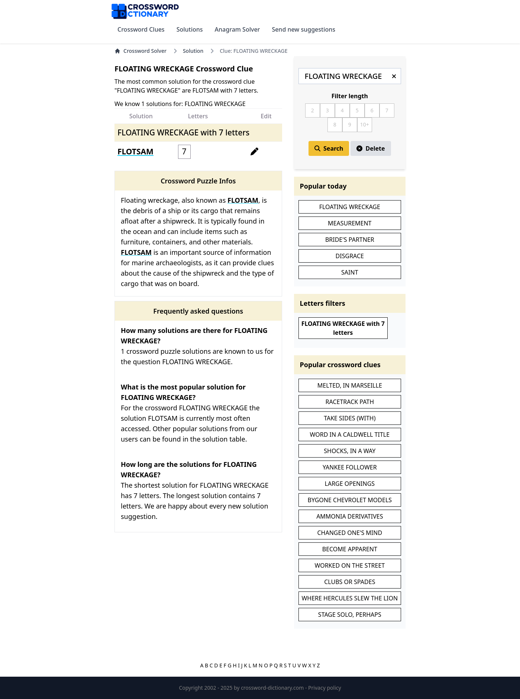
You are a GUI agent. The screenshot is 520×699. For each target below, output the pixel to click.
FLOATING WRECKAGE (349, 207)
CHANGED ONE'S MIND (349, 533)
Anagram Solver (237, 29)
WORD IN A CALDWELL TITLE (350, 434)
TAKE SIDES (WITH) (349, 418)
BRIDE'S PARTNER (349, 239)
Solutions (190, 29)
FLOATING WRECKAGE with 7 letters (343, 328)
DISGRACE (350, 256)
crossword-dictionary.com (273, 687)
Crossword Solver (140, 50)
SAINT (349, 272)
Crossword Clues (141, 29)
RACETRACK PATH (350, 402)
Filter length (350, 96)
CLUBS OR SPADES (349, 582)
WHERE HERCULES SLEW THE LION (349, 598)
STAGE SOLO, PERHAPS (349, 614)
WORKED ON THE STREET (349, 565)
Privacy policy (324, 687)
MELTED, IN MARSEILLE (349, 385)
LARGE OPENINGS (350, 484)
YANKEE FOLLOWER (350, 467)
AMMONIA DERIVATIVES (349, 516)
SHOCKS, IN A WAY (349, 451)
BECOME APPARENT (349, 549)
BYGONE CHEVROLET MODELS (350, 500)
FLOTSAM (135, 151)
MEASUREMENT (349, 223)
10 (363, 124)
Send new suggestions (303, 29)
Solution (193, 50)
